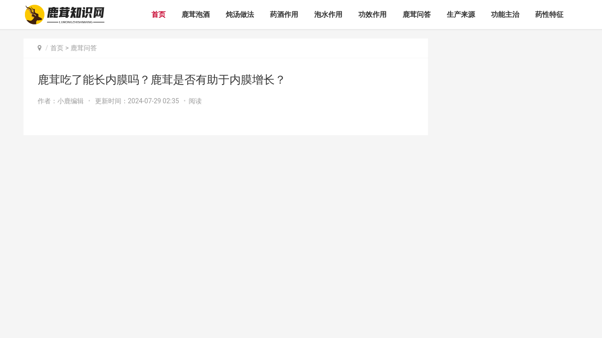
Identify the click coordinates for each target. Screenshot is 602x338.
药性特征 (549, 14)
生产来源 (461, 14)
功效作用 (372, 14)
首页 (158, 14)
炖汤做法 (240, 14)
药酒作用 (284, 14)
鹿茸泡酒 (196, 14)
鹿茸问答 (417, 14)
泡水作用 (328, 14)
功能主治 (505, 14)
